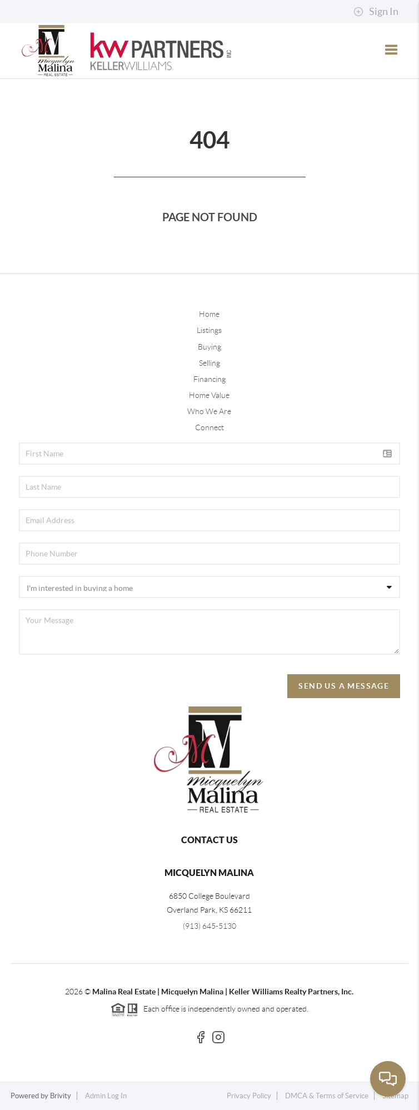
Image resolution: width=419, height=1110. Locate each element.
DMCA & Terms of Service (326, 1096)
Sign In (375, 11)
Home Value (209, 395)
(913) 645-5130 (209, 926)
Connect (209, 427)
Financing (209, 379)
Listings (209, 330)
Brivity (60, 1096)
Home (209, 314)
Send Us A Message (343, 685)
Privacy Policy (249, 1096)
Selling (209, 363)
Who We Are (209, 411)
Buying (209, 346)
